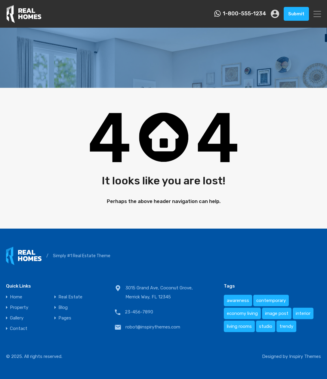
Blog (63, 307)
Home (16, 297)
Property (19, 307)
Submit (296, 14)
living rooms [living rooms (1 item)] (239, 326)
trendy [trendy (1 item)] (286, 326)
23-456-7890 (139, 312)
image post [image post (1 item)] (276, 313)
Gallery (16, 318)
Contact (18, 328)
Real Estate (70, 297)
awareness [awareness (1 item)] (238, 300)
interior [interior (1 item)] (303, 313)
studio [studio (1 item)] (265, 326)
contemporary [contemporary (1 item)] (271, 300)
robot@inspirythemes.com (152, 327)
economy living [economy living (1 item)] (242, 313)
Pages (64, 318)
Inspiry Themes (305, 356)
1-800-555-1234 (244, 14)
